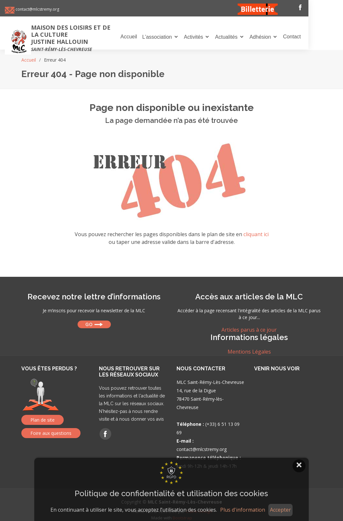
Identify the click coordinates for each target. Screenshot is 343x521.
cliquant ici (256, 234)
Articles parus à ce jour (249, 329)
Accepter (280, 509)
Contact (310, 37)
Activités (212, 37)
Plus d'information (242, 510)
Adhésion (279, 37)
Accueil (147, 37)
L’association (175, 37)
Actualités (244, 37)
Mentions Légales (249, 351)
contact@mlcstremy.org (53, 9)
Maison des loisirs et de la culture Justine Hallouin (87, 38)
